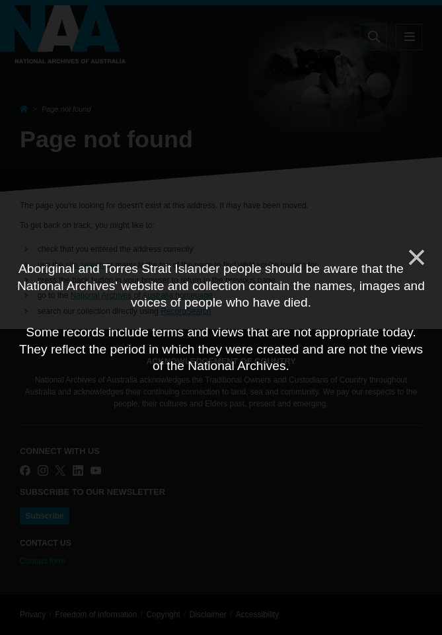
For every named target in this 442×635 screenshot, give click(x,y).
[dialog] (221, 317)
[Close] (415, 258)
